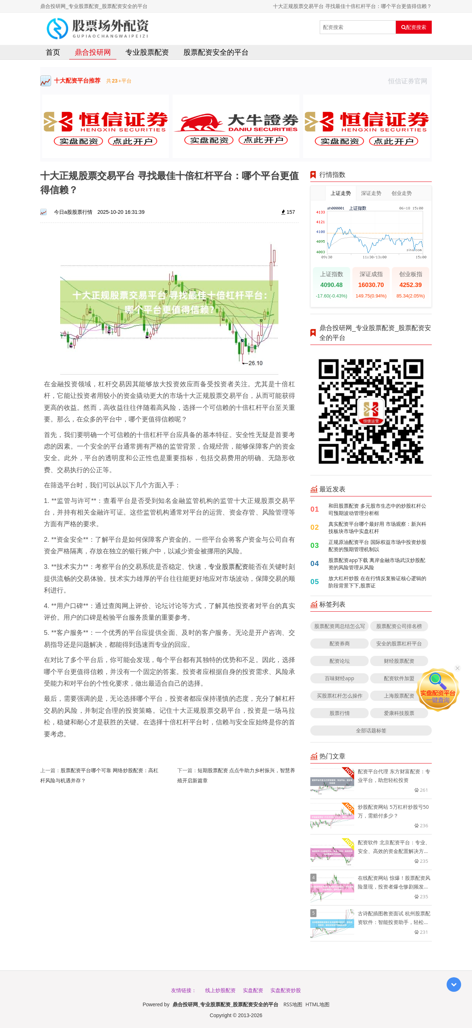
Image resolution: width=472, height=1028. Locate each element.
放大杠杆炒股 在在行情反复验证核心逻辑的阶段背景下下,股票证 (377, 582)
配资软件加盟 (399, 678)
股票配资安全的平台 (216, 52)
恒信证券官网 (410, 80)
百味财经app (339, 678)
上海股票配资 (399, 695)
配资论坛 (340, 660)
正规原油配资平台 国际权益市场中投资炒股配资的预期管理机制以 (377, 545)
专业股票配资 (147, 52)
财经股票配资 (399, 660)
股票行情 (340, 712)
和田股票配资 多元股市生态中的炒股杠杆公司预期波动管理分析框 (377, 509)
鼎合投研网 (93, 52)
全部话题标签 (371, 730)
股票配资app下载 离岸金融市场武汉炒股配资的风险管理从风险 (376, 564)
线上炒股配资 (220, 990)
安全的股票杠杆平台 (399, 643)
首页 (53, 52)
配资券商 (340, 643)
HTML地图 (318, 1004)
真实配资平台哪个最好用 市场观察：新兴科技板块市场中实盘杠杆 (377, 527)
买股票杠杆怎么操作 (340, 695)
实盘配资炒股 (285, 990)
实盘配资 (253, 990)
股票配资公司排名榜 (399, 626)
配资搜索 (413, 27)
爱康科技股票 (399, 712)
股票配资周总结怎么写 (339, 626)
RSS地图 (292, 1004)
